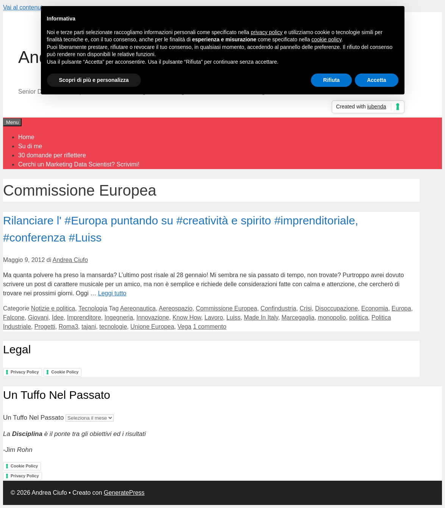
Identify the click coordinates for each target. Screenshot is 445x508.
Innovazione (152, 317)
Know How (186, 317)
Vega (184, 326)
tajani (88, 326)
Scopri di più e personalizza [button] (94, 80)
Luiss (233, 317)
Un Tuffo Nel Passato (33, 417)
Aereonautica (138, 308)
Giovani (38, 317)
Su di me (30, 146)
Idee (58, 317)
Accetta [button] (376, 80)
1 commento (209, 326)
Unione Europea (152, 326)
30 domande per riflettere (52, 155)
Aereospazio (175, 308)
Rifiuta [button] (331, 80)
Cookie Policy (64, 372)
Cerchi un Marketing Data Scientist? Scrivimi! (78, 164)
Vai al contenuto (24, 7)
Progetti (44, 326)
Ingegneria (119, 317)
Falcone (14, 317)
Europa (401, 308)
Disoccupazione (336, 308)
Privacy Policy (25, 372)
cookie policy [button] (326, 39)
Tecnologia (93, 308)
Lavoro (214, 317)
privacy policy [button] (267, 32)
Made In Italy (261, 317)
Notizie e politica (53, 308)
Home (26, 137)
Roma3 (68, 326)
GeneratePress (124, 492)
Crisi (306, 308)
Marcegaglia (297, 317)
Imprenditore (84, 317)
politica (358, 317)
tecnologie (113, 326)
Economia (374, 308)
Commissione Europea (226, 308)
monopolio (332, 317)
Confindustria (278, 308)
